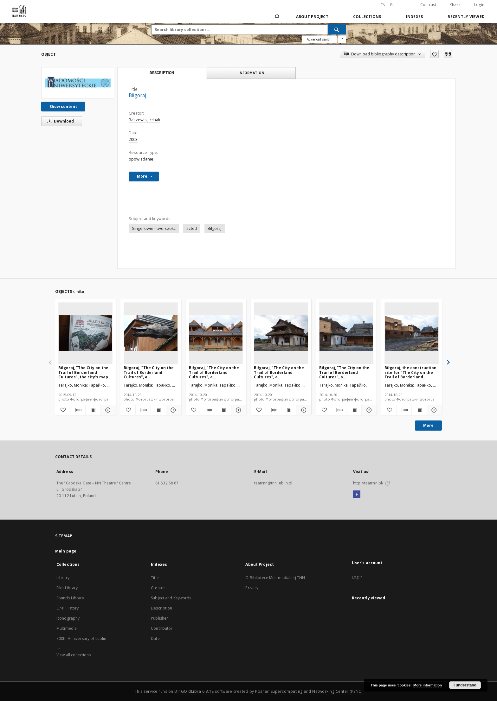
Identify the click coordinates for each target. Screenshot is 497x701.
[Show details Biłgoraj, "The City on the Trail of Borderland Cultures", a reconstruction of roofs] (172, 410)
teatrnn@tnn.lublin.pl (273, 483)
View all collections (73, 655)
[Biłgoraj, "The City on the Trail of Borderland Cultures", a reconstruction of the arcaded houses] (216, 333)
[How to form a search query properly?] (342, 39)
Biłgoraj (215, 228)
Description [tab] (162, 73)
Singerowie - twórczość (154, 228)
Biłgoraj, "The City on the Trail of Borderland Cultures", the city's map (83, 372)
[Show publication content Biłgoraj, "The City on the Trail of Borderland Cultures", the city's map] (93, 410)
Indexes (414, 16)
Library (62, 577)
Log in (357, 577)
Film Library (67, 587)
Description (161, 608)
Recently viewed (466, 16)
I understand (465, 685)
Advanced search (319, 39)
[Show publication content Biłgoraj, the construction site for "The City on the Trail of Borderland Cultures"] (419, 410)
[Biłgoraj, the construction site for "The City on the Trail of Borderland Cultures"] (411, 333)
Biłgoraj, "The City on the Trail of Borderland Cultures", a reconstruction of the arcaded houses (214, 372)
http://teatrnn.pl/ (371, 483)
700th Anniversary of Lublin (81, 638)
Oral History (67, 608)
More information (427, 685)
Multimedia (66, 628)
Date (155, 638)
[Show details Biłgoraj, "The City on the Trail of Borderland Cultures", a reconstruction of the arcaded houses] (237, 410)
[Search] (337, 29)
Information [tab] (251, 72)
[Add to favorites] (434, 54)
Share (455, 5)
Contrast (428, 4)
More (428, 425)
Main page (65, 551)
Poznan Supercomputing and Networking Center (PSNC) (308, 691)
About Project (312, 16)
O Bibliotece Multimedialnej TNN (275, 577)
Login (479, 4)
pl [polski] (392, 5)
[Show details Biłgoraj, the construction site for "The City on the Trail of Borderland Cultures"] (433, 410)
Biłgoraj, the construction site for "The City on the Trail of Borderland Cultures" (410, 372)
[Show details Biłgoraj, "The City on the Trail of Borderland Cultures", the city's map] (107, 410)
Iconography (68, 618)
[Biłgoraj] (78, 83)
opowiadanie (141, 159)
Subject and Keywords (171, 598)
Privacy (251, 587)
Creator (158, 587)
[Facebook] (356, 494)
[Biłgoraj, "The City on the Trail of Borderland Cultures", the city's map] (85, 333)
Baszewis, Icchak (144, 120)
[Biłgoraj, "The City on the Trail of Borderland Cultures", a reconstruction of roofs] (151, 333)
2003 (133, 139)
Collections (367, 16)
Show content (63, 106)
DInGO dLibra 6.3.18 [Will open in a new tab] (194, 691)
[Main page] (276, 16)
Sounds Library (70, 598)
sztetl (191, 228)
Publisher (159, 618)
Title (155, 577)
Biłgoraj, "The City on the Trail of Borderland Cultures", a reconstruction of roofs (149, 372)
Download (59, 121)
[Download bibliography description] (77, 410)
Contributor (161, 628)
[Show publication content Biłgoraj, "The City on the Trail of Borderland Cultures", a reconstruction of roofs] (158, 410)
